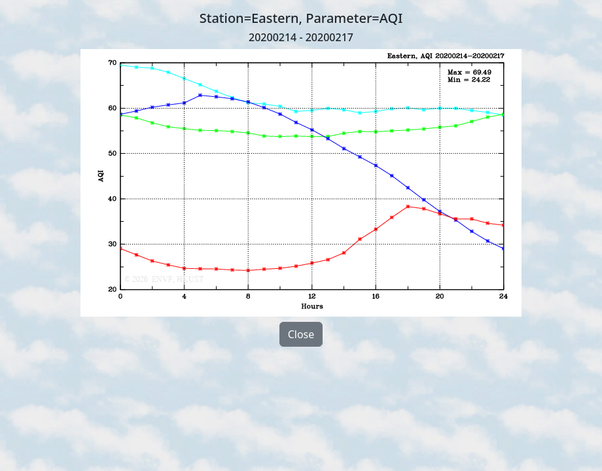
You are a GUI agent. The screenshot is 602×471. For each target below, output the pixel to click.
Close (301, 334)
